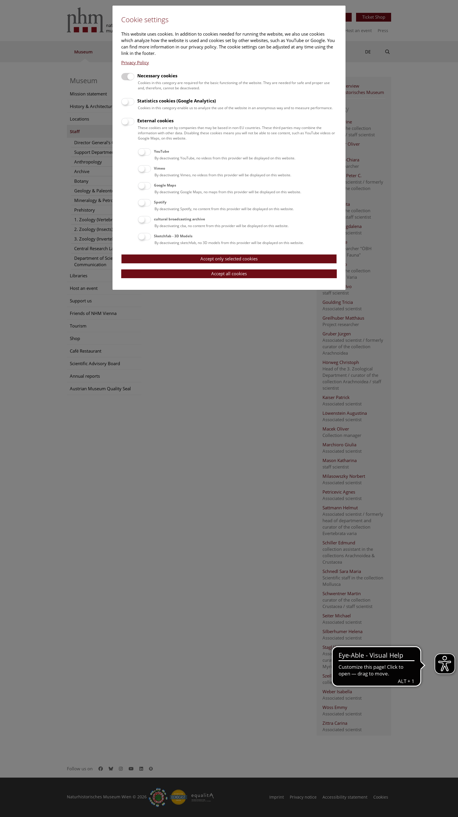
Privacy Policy (135, 62)
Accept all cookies (229, 273)
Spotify (160, 202)
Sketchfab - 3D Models (173, 236)
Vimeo (159, 168)
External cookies (155, 120)
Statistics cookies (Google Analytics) (176, 101)
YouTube (161, 151)
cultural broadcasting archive (179, 219)
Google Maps (165, 185)
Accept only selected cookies (229, 259)
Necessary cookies (157, 76)
